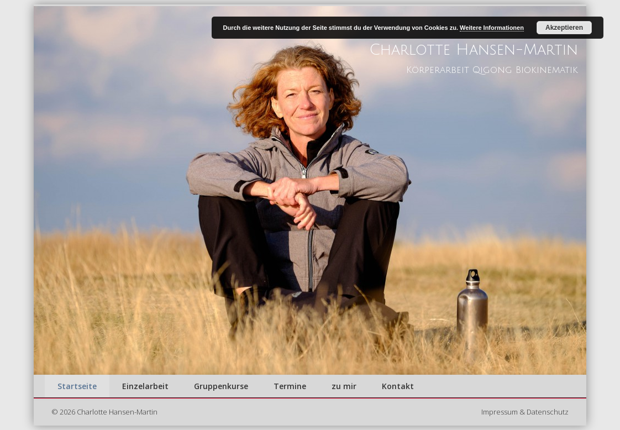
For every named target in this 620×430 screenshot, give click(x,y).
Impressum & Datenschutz (525, 412)
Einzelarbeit (145, 386)
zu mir (344, 386)
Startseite (77, 386)
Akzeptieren (564, 28)
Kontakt (398, 386)
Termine (290, 386)
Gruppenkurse (221, 386)
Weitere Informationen (492, 27)
